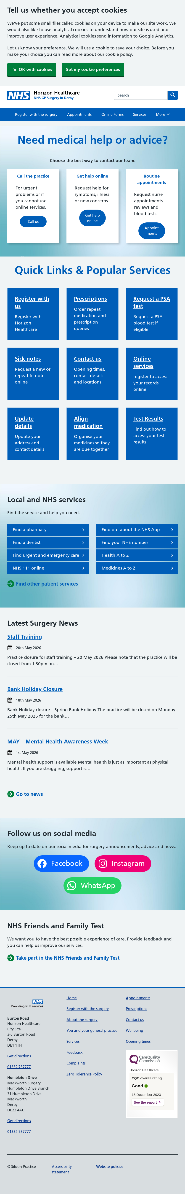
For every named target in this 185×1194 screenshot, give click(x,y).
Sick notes (28, 358)
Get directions (19, 1056)
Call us (33, 221)
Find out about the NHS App (138, 529)
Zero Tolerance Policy (84, 1074)
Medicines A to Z (138, 568)
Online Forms (112, 114)
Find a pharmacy (49, 529)
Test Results (148, 418)
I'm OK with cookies (31, 69)
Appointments (79, 114)
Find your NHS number (138, 542)
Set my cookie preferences (93, 69)
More (163, 114)
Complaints (75, 1063)
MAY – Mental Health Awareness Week (57, 741)
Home (71, 998)
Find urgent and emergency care (49, 555)
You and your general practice (91, 1030)
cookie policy (119, 54)
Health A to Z (138, 555)
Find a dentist (49, 542)
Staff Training (24, 636)
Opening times (138, 1041)
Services (139, 114)
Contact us (87, 358)
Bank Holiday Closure (35, 689)
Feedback (74, 1052)
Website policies (109, 1166)
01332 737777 (19, 1066)
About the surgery (82, 1019)
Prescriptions (90, 298)
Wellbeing (134, 1030)
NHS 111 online (49, 568)
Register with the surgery (36, 114)
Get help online (92, 218)
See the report (145, 1102)
